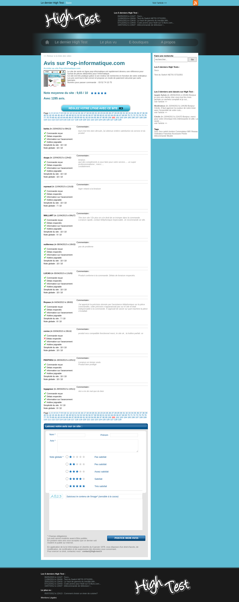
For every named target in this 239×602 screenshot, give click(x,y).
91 (84, 117)
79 (50, 117)
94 (92, 117)
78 (47, 117)
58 (95, 115)
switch (165, 132)
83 (61, 117)
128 (116, 120)
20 (93, 113)
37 (141, 113)
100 (110, 117)
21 (96, 113)
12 (71, 113)
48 (67, 115)
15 (79, 113)
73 (137, 115)
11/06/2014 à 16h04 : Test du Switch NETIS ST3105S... (142, 18)
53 (81, 115)
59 (98, 115)
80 (53, 117)
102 (118, 117)
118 (77, 120)
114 (61, 120)
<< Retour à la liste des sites (57, 56)
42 (50, 115)
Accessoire (176, 134)
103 (122, 117)
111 (49, 120)
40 (45, 115)
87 (72, 117)
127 (112, 120)
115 (65, 120)
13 (73, 113)
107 (137, 117)
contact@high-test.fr (92, 551)
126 (108, 120)
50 (72, 115)
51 (75, 115)
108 (141, 117)
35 (135, 113)
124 (100, 120)
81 (56, 117)
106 (133, 117)
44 (56, 115)
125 (104, 120)
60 (100, 115)
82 (59, 117)
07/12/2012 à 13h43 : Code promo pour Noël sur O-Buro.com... (146, 23)
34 (132, 113)
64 (112, 115)
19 (90, 113)
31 (124, 113)
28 (115, 113)
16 (82, 113)
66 (117, 115)
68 (123, 115)
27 (113, 113)
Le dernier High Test (71, 42)
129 (119, 120)
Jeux (161, 132)
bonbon (172, 132)
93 (89, 117)
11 (68, 113)
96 (98, 117)
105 (129, 117)
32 (126, 113)
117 (73, 120)
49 (70, 115)
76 (145, 115)
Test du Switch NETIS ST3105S (168, 75)
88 (75, 117)
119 (81, 120)
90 (81, 117)
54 (84, 115)
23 (101, 113)
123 (96, 120)
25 (107, 113)
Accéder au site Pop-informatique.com (62, 68)
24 (104, 113)
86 (70, 117)
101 (114, 117)
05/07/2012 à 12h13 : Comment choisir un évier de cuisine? (71, 593)
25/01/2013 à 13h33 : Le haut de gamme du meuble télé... (144, 20)
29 (118, 113)
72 (134, 115)
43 (53, 115)
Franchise (167, 134)
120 (85, 120)
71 (131, 115)
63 (109, 115)
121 (89, 120)
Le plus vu (108, 42)
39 (146, 113)
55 (87, 115)
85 (67, 117)
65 (115, 115)
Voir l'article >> (160, 3)
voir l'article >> (160, 101)
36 (138, 113)
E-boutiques (138, 42)
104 (125, 117)
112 (53, 120)
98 (103, 117)
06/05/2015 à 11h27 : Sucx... (131, 16)
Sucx (68, 2)
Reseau (194, 132)
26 (110, 113)
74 (140, 115)
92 (87, 117)
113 (57, 120)
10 (65, 113)
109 (144, 117)
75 (143, 115)
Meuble (170, 136)
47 (64, 115)
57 (92, 115)
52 (78, 115)
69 (126, 115)
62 (106, 115)
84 (64, 117)
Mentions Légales (49, 598)
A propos (168, 42)
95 (95, 117)
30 (121, 113)
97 (100, 117)
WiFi (189, 132)
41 (47, 115)
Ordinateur (158, 134)
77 (45, 117)
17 (85, 113)
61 (103, 115)
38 (143, 113)
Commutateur (181, 132)
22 (99, 113)
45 (59, 115)
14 (76, 113)
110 (46, 120)
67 (120, 115)
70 (128, 115)
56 (89, 115)
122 (93, 120)
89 (78, 117)
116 (69, 120)
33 (129, 113)
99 (106, 117)
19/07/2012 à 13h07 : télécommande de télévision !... (141, 25)
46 (61, 115)
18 (87, 113)
